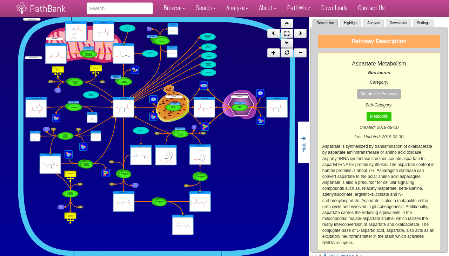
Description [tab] (325, 23)
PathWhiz (298, 8)
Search (206, 8)
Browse (174, 8)
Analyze (237, 8)
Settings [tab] (423, 23)
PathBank (48, 8)
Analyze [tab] (373, 23)
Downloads (334, 8)
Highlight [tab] (350, 23)
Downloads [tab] (398, 23)
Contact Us (371, 8)
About (267, 8)
